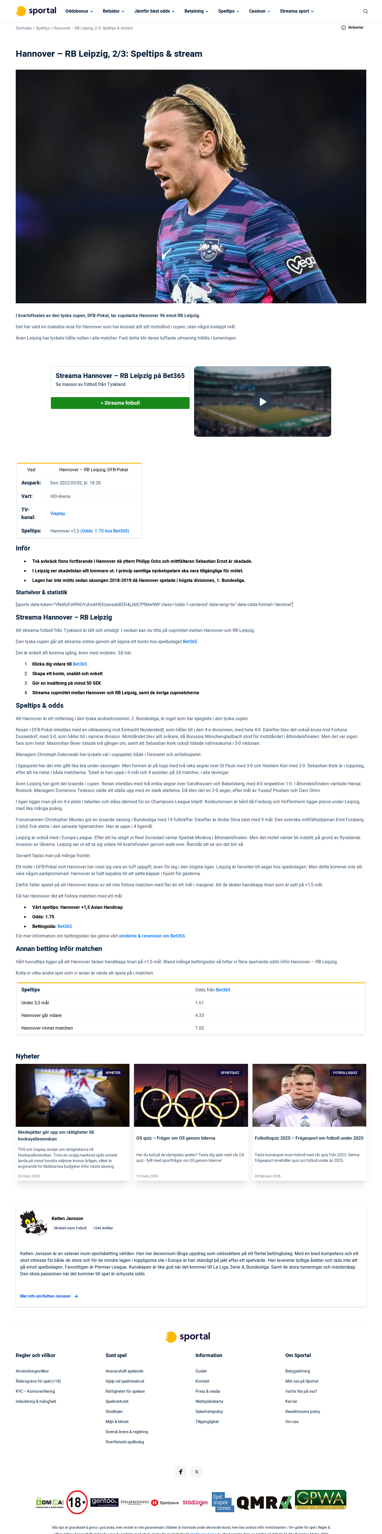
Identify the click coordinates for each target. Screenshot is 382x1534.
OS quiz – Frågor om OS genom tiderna (175, 1138)
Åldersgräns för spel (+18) (38, 1381)
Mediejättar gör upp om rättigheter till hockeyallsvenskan (56, 1135)
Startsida (24, 28)
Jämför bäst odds (152, 11)
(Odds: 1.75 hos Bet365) (104, 531)
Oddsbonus (76, 11)
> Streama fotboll (120, 403)
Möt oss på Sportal (301, 1381)
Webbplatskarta (209, 1402)
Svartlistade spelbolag (125, 1442)
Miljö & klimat (117, 1422)
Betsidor (111, 11)
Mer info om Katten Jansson (49, 1296)
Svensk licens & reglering (127, 1432)
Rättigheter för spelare (125, 1391)
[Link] (72, 1095)
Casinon (257, 11)
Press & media (207, 1391)
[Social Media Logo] (181, 1472)
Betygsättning (297, 1371)
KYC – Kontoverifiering (35, 1391)
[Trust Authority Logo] (104, 1502)
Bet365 (190, 641)
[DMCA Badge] (49, 1502)
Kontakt (202, 1381)
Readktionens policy (302, 1412)
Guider (201, 1371)
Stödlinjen (114, 1412)
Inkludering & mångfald (36, 1402)
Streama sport (294, 11)
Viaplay (57, 513)
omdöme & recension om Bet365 (152, 936)
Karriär (291, 1402)
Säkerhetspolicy (209, 1412)
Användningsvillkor (32, 1371)
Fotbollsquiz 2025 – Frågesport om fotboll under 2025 (309, 1138)
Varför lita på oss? (301, 1391)
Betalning (194, 11)
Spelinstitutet (117, 1402)
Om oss (292, 1422)
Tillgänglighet (207, 1422)
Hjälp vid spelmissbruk (125, 1381)
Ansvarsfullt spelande (124, 1371)
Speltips (226, 11)
